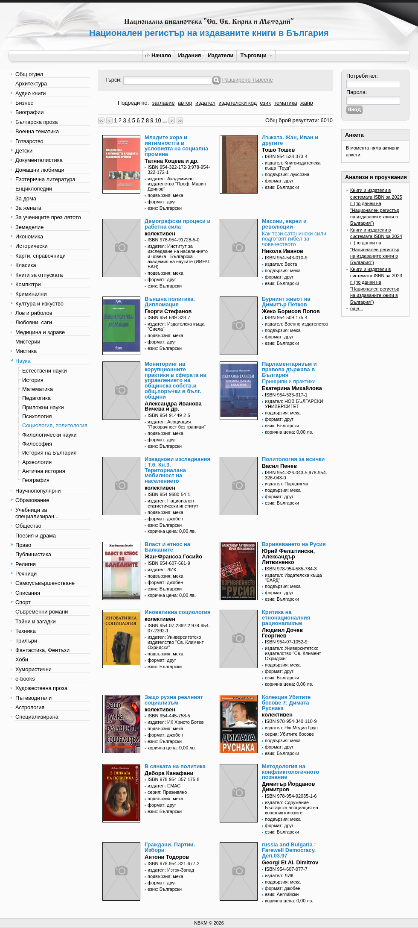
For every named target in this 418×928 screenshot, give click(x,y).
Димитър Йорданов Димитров (288, 787)
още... (356, 308)
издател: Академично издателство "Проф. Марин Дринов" (177, 183)
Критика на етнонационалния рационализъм (286, 617)
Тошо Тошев (278, 150)
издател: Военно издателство (296, 323)
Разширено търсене (247, 79)
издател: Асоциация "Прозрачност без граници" (177, 424)
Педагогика (36, 398)
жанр (306, 103)
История (33, 380)
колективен (160, 233)
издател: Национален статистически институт (173, 503)
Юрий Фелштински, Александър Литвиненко (288, 556)
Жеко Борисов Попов (291, 311)
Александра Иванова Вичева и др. (173, 406)
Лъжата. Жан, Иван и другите (290, 140)
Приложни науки (43, 407)
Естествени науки (44, 370)
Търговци (256, 55)
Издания (189, 55)
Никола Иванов (282, 251)
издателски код (237, 103)
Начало (158, 55)
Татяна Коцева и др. (172, 161)
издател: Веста (281, 264)
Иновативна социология (178, 612)
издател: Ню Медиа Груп (291, 727)
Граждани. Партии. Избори (170, 847)
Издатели (220, 55)
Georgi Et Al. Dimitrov (290, 862)
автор (185, 103)
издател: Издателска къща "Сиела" (176, 326)
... (165, 120)
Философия (37, 444)
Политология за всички (293, 459)
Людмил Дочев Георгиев (282, 633)
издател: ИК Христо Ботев (175, 722)
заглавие (163, 103)
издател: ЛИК (162, 569)
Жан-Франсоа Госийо (173, 556)
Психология (37, 416)
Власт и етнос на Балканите (167, 547)
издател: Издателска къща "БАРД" (293, 578)
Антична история (43, 471)
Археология (37, 462)
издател (205, 103)
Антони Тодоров (167, 857)
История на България (49, 452)
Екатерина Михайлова (292, 388)
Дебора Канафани (169, 773)
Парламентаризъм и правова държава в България (289, 369)
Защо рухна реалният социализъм (174, 700)
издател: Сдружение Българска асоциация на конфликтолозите (291, 807)
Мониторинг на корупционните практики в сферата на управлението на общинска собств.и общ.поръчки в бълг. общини (175, 380)
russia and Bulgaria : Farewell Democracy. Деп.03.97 (289, 850)
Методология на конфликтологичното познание (290, 772)
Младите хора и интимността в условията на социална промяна (176, 145)
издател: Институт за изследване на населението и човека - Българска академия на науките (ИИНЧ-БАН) (179, 256)
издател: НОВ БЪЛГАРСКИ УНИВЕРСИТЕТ (294, 404)
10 (158, 120)
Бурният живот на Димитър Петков (286, 302)
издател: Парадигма (286, 483)
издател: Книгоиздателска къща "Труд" (292, 165)
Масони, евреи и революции (284, 224)
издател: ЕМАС (164, 785)
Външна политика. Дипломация (170, 302)
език (265, 103)
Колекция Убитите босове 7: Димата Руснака (286, 702)
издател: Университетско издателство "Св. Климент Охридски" (176, 642)
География (35, 480)
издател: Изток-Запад (171, 869)
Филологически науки (49, 435)
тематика (285, 103)
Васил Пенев (279, 466)
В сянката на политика (175, 766)
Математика (37, 389)
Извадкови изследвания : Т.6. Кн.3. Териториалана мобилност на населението (177, 470)
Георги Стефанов (168, 311)
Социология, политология (54, 425)
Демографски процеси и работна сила (177, 224)
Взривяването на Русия (294, 544)
